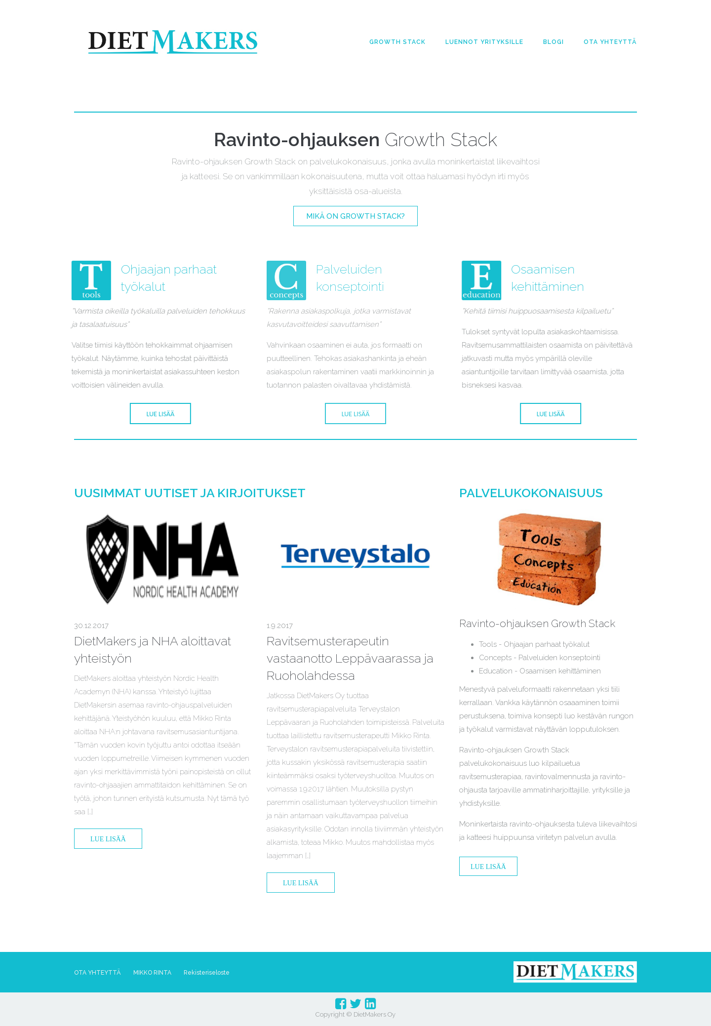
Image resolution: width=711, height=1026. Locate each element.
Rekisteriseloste (207, 972)
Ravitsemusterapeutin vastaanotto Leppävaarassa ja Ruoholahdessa (350, 658)
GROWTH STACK (397, 42)
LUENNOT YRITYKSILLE (484, 42)
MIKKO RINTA (152, 972)
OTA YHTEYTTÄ (610, 42)
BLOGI (553, 42)
